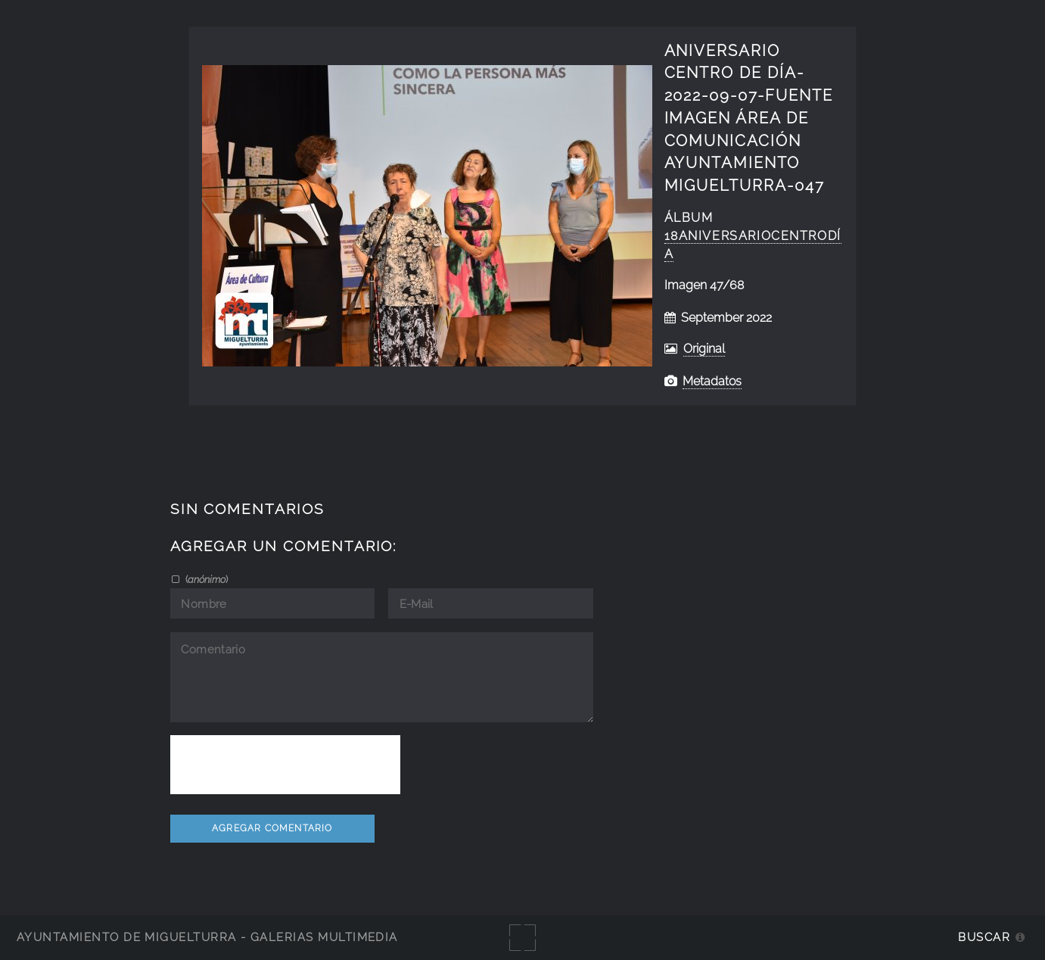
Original (704, 348)
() (205, 579)
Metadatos (712, 381)
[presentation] (285, 764)
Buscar (984, 936)
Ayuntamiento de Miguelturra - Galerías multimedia (207, 936)
